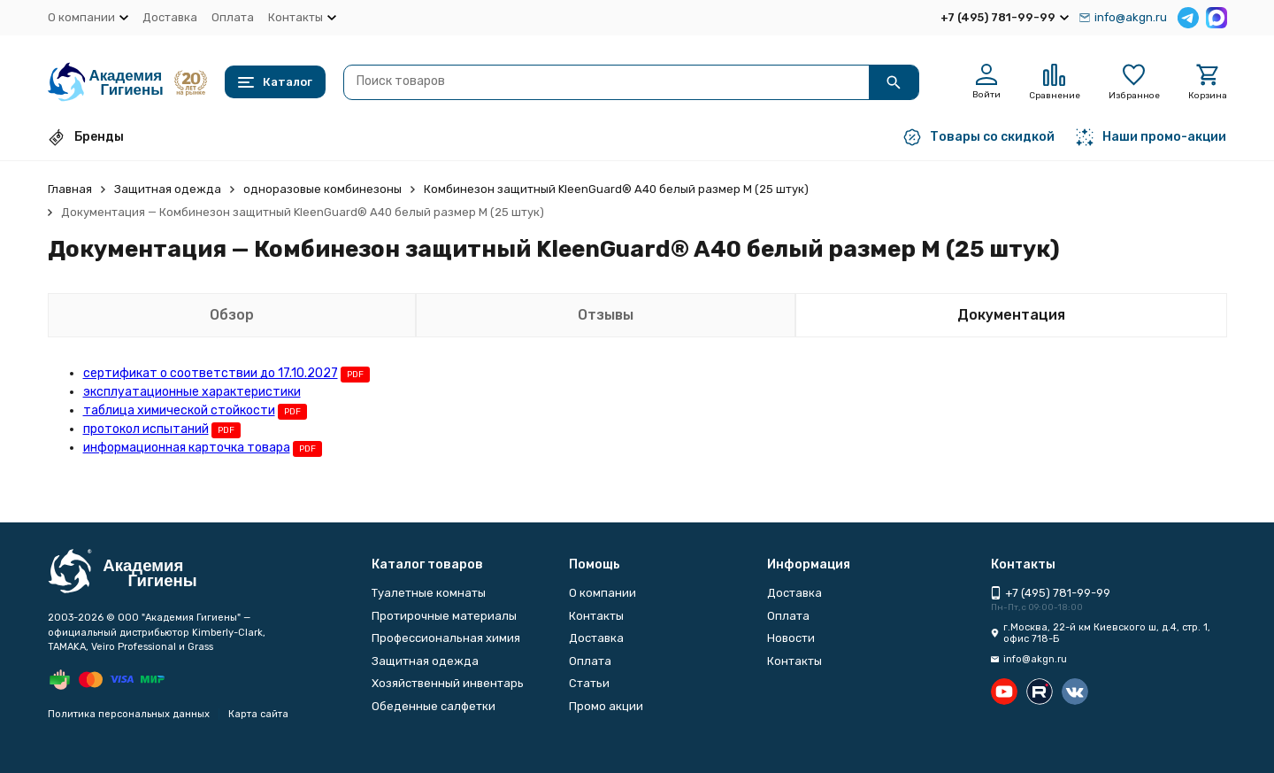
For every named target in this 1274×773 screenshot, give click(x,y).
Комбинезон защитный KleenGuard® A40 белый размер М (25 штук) (616, 189)
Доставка (169, 17)
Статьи (589, 683)
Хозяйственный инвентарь (448, 683)
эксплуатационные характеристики (192, 391)
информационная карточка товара (186, 447)
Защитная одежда (167, 189)
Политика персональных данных (129, 714)
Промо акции (606, 706)
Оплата (232, 17)
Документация (1011, 314)
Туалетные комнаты (429, 592)
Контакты (596, 615)
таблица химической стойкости (179, 410)
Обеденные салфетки (433, 706)
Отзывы (605, 314)
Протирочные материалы (444, 615)
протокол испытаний (146, 429)
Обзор (232, 314)
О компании (602, 592)
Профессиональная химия (446, 638)
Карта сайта (258, 714)
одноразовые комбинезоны (322, 189)
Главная (70, 189)
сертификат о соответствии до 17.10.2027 (210, 373)
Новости (791, 638)
